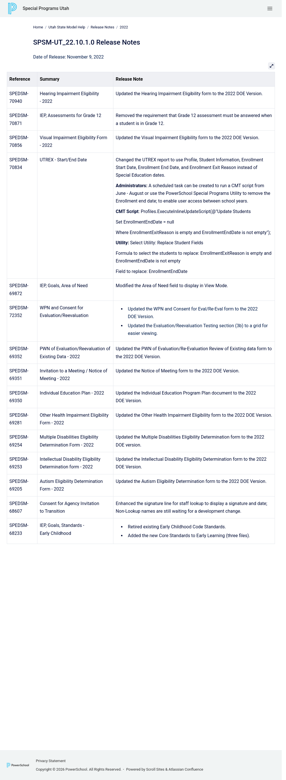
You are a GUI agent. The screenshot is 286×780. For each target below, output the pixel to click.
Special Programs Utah (46, 8)
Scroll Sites (155, 769)
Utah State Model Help (66, 27)
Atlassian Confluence (186, 769)
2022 (124, 27)
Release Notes (102, 27)
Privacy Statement (50, 761)
